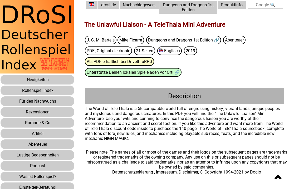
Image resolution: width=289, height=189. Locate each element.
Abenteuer (234, 40)
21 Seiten (144, 50)
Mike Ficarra (130, 40)
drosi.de (108, 4)
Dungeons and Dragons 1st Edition (188, 7)
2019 (190, 50)
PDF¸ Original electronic (108, 50)
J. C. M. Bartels (101, 40)
